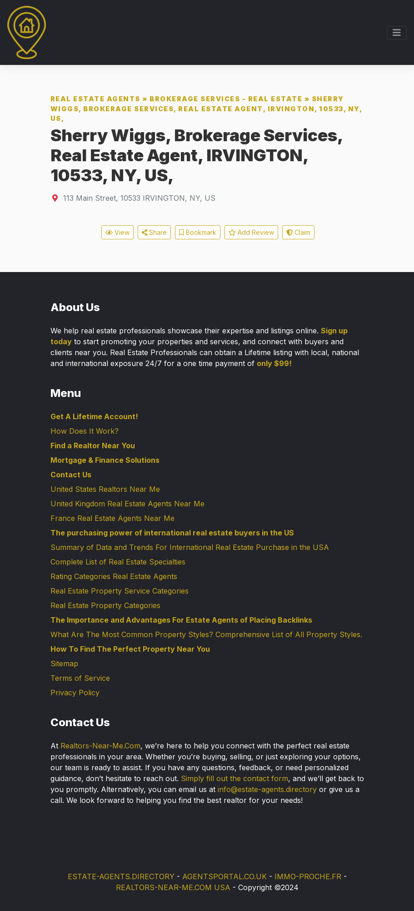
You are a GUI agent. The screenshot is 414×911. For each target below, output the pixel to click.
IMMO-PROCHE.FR (307, 876)
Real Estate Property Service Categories (119, 590)
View (117, 232)
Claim (298, 232)
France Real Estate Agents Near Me (112, 518)
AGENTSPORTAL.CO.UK (224, 876)
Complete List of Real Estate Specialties (117, 561)
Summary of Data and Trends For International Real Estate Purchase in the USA (189, 547)
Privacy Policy (75, 692)
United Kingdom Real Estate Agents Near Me (127, 503)
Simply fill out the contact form (234, 778)
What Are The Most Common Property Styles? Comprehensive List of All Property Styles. (206, 634)
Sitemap (64, 663)
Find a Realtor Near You (92, 445)
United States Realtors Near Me (105, 489)
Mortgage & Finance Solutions (105, 460)
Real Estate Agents (95, 99)
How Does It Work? (84, 431)
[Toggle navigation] (397, 33)
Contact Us (70, 474)
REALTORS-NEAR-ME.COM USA (173, 887)
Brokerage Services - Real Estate (226, 99)
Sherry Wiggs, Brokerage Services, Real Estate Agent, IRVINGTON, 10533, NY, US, (206, 108)
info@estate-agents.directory (267, 789)
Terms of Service (80, 678)
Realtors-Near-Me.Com (100, 745)
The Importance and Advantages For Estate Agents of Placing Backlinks (181, 619)
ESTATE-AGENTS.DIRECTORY (121, 876)
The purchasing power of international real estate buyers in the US (172, 532)
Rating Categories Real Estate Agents (113, 576)
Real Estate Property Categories (105, 605)
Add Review (251, 232)
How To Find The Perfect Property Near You (130, 649)
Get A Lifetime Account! (94, 416)
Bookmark (197, 232)
